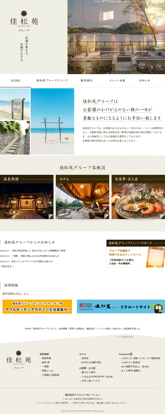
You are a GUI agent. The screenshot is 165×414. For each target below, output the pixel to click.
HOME (28, 329)
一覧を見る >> (7, 266)
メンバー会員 (103, 329)
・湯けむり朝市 (87, 372)
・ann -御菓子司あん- (134, 366)
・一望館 (44, 366)
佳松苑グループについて (45, 329)
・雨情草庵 (45, 358)
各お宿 (100, 403)
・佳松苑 (83, 358)
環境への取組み (76, 329)
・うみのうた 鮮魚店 (129, 362)
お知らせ (116, 329)
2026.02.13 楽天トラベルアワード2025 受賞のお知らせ (26, 261)
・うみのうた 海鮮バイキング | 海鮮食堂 (139, 358)
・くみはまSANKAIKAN (96, 376)
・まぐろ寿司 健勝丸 (129, 370)
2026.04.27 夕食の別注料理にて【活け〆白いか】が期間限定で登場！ (33, 251)
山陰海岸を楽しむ (131, 329)
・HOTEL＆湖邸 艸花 (90, 362)
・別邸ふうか (46, 370)
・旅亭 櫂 (45, 362)
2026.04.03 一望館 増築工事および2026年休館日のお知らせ (29, 256)
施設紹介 (91, 329)
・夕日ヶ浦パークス (89, 381)
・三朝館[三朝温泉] (50, 375)
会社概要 (63, 329)
